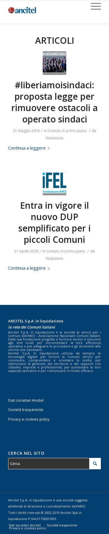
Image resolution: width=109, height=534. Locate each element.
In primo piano (74, 130)
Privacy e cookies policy (29, 419)
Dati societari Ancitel (26, 400)
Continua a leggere (30, 148)
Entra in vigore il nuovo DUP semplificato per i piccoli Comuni (54, 222)
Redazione (54, 138)
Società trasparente (25, 409)
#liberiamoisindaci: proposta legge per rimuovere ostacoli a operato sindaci (54, 102)
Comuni (54, 130)
